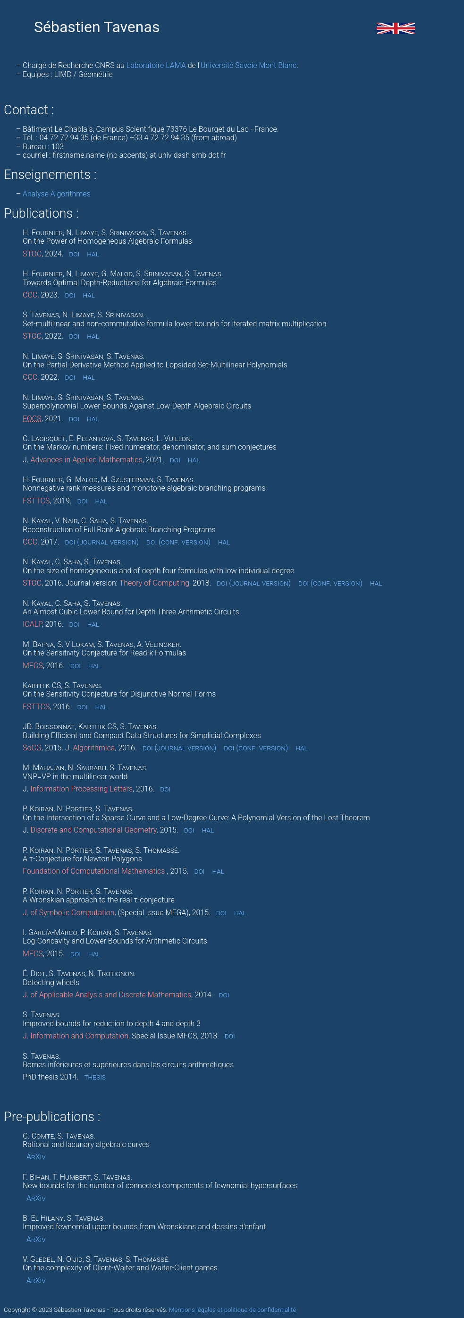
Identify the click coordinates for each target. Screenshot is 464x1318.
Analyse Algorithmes (57, 193)
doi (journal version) (102, 542)
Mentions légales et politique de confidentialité (232, 1309)
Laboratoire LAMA (156, 65)
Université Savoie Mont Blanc (248, 65)
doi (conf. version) (178, 542)
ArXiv (36, 1157)
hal (93, 254)
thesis (95, 1077)
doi (74, 254)
